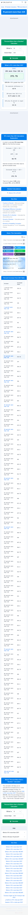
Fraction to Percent (8, 203)
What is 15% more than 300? (14, 868)
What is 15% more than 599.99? (14, 892)
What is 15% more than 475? (14, 880)
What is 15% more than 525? (14, 887)
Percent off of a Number (9, 215)
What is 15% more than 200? (14, 854)
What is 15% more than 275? (14, 863)
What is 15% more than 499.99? (14, 883)
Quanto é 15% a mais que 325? (14, 902)
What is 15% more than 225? (14, 856)
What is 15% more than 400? (14, 875)
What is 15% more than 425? (14, 878)
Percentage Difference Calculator (12, 209)
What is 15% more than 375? (14, 871)
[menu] (25, 2)
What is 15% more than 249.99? (14, 859)
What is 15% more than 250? (14, 861)
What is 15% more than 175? (14, 849)
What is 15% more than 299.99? (14, 866)
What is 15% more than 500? (14, 885)
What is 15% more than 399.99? (14, 873)
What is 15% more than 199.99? (14, 851)
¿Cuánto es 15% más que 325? (14, 900)
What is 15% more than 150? (14, 847)
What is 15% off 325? (15, 193)
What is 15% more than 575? (14, 890)
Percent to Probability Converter (12, 223)
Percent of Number (8, 219)
